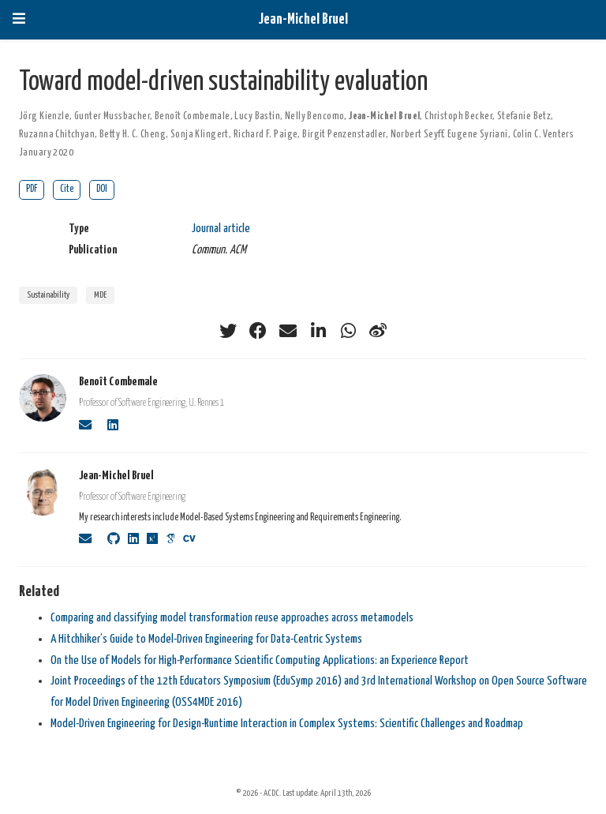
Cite (66, 189)
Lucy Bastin (257, 116)
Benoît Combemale (192, 116)
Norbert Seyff (417, 134)
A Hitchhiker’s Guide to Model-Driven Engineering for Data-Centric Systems (206, 639)
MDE (100, 295)
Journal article (221, 228)
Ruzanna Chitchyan (57, 134)
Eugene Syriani (477, 134)
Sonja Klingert (199, 134)
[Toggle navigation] (19, 19)
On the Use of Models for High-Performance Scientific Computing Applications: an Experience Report (259, 660)
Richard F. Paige (266, 134)
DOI (101, 189)
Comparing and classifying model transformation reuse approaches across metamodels (231, 618)
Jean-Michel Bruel (303, 20)
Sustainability (48, 295)
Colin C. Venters (543, 134)
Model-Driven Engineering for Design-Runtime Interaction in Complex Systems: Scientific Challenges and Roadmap (286, 724)
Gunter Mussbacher (112, 116)
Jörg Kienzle (44, 116)
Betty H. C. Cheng (132, 134)
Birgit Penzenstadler (343, 134)
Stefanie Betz (524, 116)
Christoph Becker (458, 116)
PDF (31, 189)
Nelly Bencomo (314, 116)
